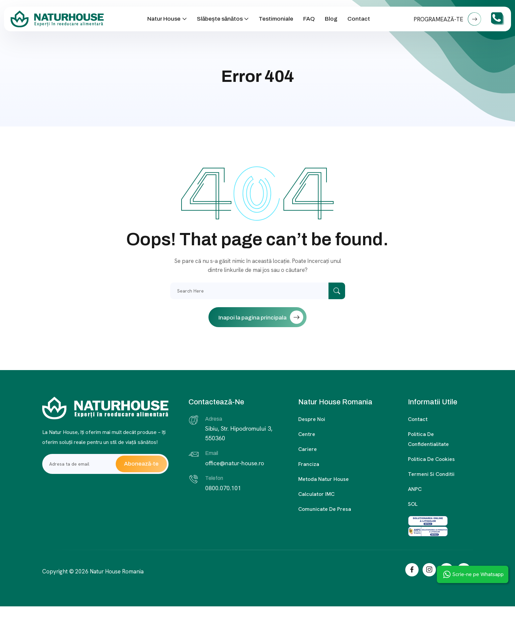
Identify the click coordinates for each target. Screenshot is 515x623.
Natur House (164, 19)
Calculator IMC (316, 494)
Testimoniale (276, 19)
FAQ (309, 19)
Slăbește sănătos (220, 19)
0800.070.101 (223, 488)
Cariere (307, 449)
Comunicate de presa (324, 509)
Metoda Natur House (323, 479)
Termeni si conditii (431, 474)
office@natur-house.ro (234, 463)
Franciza (308, 464)
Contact (358, 19)
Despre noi (311, 419)
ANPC (415, 489)
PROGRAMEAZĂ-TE (447, 19)
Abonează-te (141, 464)
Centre (306, 434)
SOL (413, 504)
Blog (331, 19)
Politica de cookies (431, 459)
